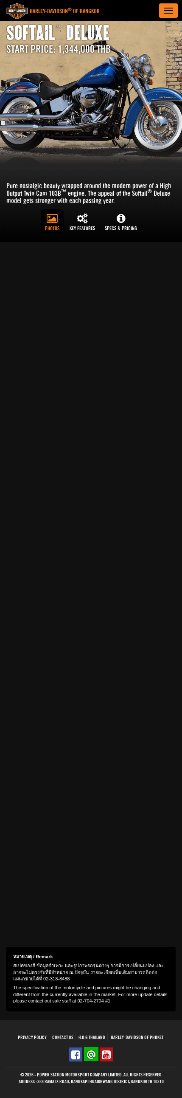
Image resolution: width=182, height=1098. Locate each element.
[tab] (52, 221)
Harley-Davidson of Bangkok (64, 11)
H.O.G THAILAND (91, 1037)
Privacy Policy (32, 1037)
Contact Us (62, 1037)
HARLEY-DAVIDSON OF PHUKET (137, 1037)
